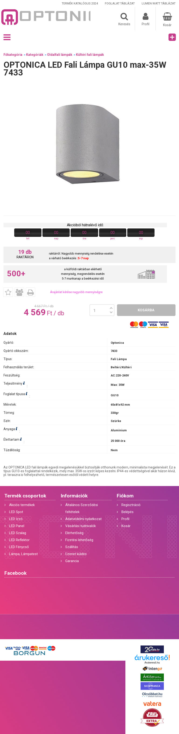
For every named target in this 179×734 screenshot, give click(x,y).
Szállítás (71, 547)
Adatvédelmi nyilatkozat (83, 519)
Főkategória (12, 55)
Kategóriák (34, 55)
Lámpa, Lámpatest (23, 554)
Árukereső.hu (152, 662)
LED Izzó (16, 519)
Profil (125, 519)
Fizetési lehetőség (79, 540)
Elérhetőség (74, 533)
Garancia (72, 561)
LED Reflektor (19, 540)
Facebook (15, 573)
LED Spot (16, 512)
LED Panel (16, 526)
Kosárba (146, 310)
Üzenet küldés (76, 554)
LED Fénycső (19, 547)
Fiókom (125, 496)
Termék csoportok (25, 496)
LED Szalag (17, 533)
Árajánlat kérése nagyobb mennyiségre (76, 292)
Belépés (127, 512)
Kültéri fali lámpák (90, 55)
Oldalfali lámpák (59, 55)
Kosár (126, 526)
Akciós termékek (22, 505)
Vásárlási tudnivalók (80, 526)
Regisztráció (131, 505)
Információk (74, 496)
